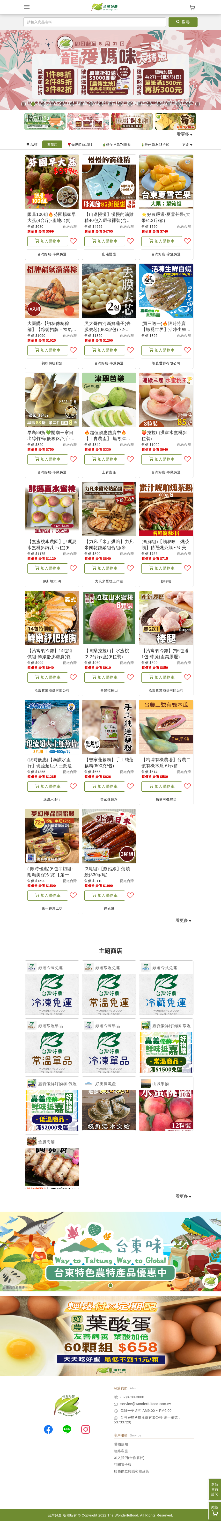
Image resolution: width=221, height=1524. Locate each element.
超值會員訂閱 (214, 1489)
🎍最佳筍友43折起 (154, 145)
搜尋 (183, 22)
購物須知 (121, 1447)
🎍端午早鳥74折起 (116, 145)
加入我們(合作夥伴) (129, 1460)
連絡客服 (121, 1454)
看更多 (185, 134)
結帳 (214, 1511)
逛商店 (52, 145)
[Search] (94, 22)
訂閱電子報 (123, 1467)
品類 (31, 145)
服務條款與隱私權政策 (131, 1474)
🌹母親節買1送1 (80, 145)
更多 (187, 145)
